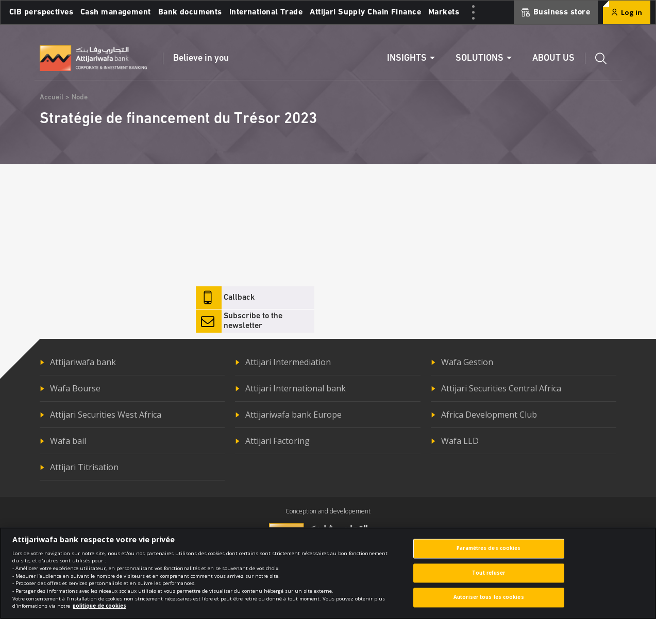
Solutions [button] (479, 58)
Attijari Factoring (277, 440)
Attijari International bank (295, 388)
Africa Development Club (489, 414)
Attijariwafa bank (83, 362)
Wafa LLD (460, 440)
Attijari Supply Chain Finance (365, 12)
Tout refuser (488, 579)
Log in (626, 12)
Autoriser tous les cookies (488, 603)
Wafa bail (68, 440)
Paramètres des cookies (488, 554)
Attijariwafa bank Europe (293, 414)
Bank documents (190, 12)
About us (553, 58)
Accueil (51, 97)
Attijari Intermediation (288, 362)
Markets (443, 12)
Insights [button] (407, 58)
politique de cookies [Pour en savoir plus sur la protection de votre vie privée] (99, 612)
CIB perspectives (41, 12)
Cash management (115, 12)
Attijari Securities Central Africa (501, 388)
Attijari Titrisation (84, 467)
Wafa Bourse (75, 388)
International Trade (265, 12)
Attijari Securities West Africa (105, 414)
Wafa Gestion (467, 362)
